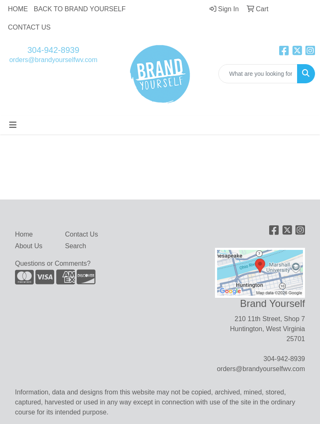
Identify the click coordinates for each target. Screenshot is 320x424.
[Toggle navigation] (13, 125)
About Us (28, 245)
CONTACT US (29, 27)
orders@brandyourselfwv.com (53, 59)
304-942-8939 (54, 50)
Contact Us (81, 234)
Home (24, 234)
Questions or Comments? (52, 263)
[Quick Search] (258, 73)
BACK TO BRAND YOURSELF (80, 8)
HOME (18, 8)
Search (75, 245)
